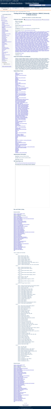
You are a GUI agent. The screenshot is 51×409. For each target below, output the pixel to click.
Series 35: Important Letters (18, 393)
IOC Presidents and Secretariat (6, 25)
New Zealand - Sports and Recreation (25, 44)
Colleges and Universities (5, 23)
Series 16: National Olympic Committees (20, 226)
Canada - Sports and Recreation (29, 33)
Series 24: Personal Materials (19, 232)
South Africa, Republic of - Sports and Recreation (23, 140)
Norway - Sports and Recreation (20, 119)
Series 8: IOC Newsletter (18, 219)
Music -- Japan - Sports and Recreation (42, 40)
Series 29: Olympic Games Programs (20, 388)
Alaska (20, 31)
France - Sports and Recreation (20, 35)
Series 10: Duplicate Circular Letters (20, 221)
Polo (16, 46)
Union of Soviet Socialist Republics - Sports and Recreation (25, 146)
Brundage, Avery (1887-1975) (26, 25)
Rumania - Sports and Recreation (26, 47)
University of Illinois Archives (12, 3)
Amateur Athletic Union (5, 21)
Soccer (40, 48)
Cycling (22, 34)
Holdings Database (32, 3)
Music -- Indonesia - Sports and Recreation (22, 108)
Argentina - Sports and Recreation (39, 31)
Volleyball (43, 50)
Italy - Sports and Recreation (20, 101)
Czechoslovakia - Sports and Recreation (30, 34)
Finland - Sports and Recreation (20, 91)
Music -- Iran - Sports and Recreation (29, 40)
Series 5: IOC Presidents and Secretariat (20, 368)
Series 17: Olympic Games (18, 378)
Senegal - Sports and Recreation (24, 48)
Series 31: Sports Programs (18, 238)
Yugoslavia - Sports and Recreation (32, 51)
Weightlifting (17, 51)
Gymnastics (17, 36)
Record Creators (5, 9)
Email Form (27, 405)
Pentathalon (17, 122)
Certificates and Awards (5, 58)
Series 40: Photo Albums (18, 246)
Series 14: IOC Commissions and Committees (21, 224)
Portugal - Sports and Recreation (22, 46)
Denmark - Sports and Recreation (42, 34)
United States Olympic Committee (35, 50)
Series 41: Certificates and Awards (19, 398)
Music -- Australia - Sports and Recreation (22, 104)
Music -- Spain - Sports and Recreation (40, 42)
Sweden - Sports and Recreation (38, 49)
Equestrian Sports (18, 90)
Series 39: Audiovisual (17, 245)
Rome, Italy (47, 46)
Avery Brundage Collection (22, 11)
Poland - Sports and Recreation (43, 45)
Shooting (31, 48)
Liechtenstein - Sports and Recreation (25, 38)
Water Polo (47, 50)
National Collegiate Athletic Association (21, 43)
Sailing (33, 47)
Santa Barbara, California (19, 135)
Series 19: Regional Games (18, 228)
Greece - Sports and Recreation (42, 35)
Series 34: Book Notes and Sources (20, 241)
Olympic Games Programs (5, 47)
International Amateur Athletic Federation (22, 99)
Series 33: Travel (16, 240)
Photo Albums (3, 57)
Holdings (8, 11)
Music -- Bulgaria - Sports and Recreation (40, 39)
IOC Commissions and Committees (6, 33)
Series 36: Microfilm (17, 242)
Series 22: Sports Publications (19, 231)
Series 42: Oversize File (18, 247)
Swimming (45, 49)
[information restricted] (17, 248)
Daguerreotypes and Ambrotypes (6, 54)
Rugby (19, 47)
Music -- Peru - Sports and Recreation (21, 112)
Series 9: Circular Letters (18, 220)
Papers (22, 53)
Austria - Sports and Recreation (20, 32)
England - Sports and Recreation (20, 89)
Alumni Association (12, 11)
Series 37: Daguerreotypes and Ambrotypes (21, 243)
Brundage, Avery (20, 33)
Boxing (16, 33)
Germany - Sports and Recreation (31, 35)
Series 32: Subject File (17, 239)
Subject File (3, 50)
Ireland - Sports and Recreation (35, 37)
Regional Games (4, 38)
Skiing (37, 48)
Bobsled (45, 32)
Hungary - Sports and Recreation (28, 36)
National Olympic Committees (5, 35)
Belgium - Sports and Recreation (38, 32)
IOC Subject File (4, 34)
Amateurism (3, 22)
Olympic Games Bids (4, 37)
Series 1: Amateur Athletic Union (19, 213)
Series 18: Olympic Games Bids (19, 227)
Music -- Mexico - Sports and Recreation (35, 41)
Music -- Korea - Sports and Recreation (21, 41)
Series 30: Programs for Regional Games (20, 237)
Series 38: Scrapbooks (17, 244)
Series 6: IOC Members (18, 217)
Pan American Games (18, 121)
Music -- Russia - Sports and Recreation (27, 42)
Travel (2, 51)
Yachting (24, 51)
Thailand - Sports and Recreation (20, 145)
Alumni (17, 11)
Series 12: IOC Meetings (18, 222)
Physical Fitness (34, 45)
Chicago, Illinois (41, 33)
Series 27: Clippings (17, 235)
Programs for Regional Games (5, 48)
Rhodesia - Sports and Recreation (39, 46)
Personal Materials (4, 43)
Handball (20, 36)
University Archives (3, 11)
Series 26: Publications (17, 234)
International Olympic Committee (24, 37)
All (14, 250)
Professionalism (31, 46)
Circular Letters (4, 29)
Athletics (47, 31)
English (21, 54)
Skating (34, 48)
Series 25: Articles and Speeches (19, 233)
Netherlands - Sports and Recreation (21, 116)
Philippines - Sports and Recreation (21, 45)
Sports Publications (29, 49)
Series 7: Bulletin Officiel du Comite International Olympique (24, 218)
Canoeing (36, 33)
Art (45, 31)
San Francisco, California (39, 47)
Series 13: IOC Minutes (18, 223)
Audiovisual (3, 56)
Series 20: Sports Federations (19, 229)
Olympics (16, 120)
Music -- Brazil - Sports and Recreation (27, 39)
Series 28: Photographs (18, 236)
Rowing (16, 47)
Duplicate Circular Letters (5, 30)
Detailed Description (4, 20)
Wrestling (21, 51)
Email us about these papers (6, 66)
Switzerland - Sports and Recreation (21, 144)
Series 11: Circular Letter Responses (20, 373)
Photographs (3, 46)
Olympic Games (4, 36)
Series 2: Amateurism (17, 214)
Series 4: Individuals (17, 216)
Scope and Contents (4, 17)
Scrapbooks (3, 55)
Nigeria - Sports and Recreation (37, 44)
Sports (24, 49)
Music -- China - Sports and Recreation (21, 106)
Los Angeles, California (36, 38)
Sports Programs (4, 49)
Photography (29, 45)
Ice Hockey (36, 36)
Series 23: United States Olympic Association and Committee (24, 383)
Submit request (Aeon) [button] (28, 19)
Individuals (3, 24)
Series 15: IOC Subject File (18, 225)
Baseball (27, 32)
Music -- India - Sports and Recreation (21, 107)
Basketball (31, 32)
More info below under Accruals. (30, 30)
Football (16, 92)
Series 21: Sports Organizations (19, 230)
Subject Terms (3, 18)
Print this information (45, 19)
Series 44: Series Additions (18, 249)
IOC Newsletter (4, 28)
